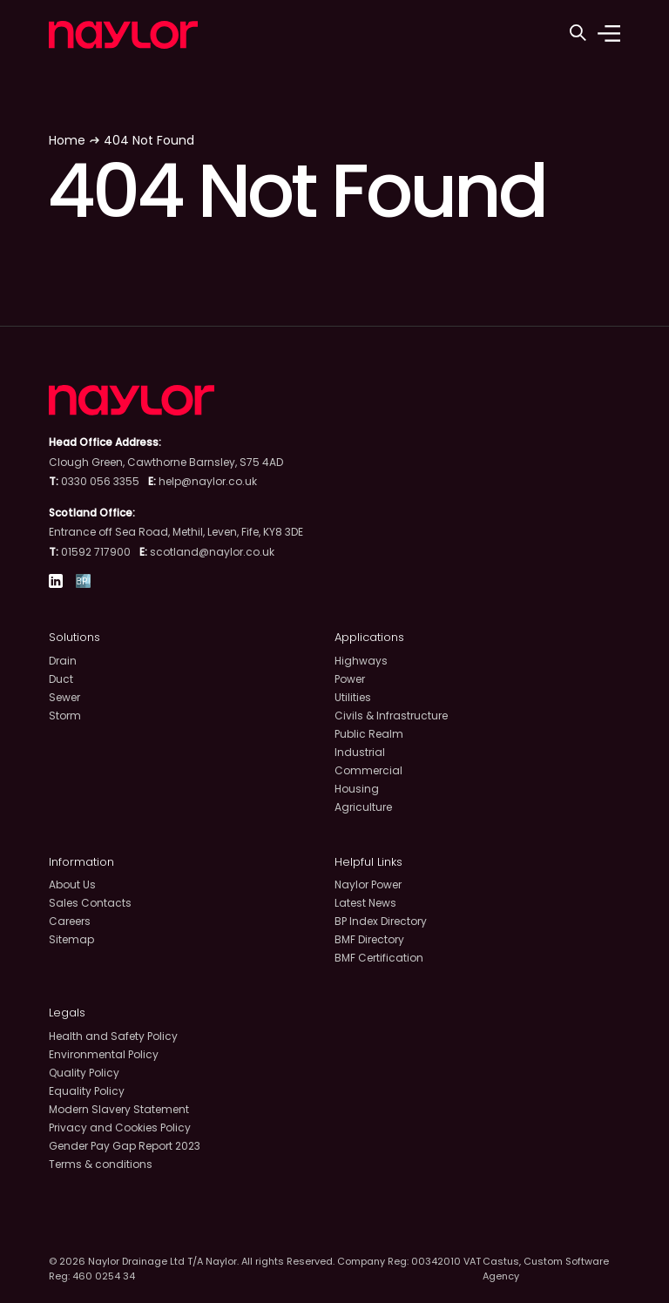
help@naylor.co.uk (208, 481)
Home (67, 140)
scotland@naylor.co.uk (212, 551)
